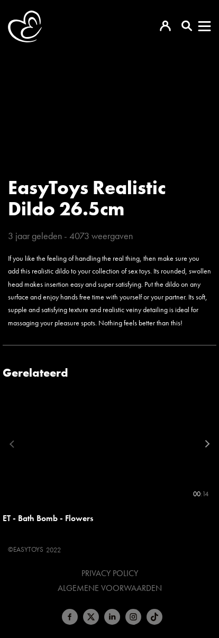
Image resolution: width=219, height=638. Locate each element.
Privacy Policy (109, 573)
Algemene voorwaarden (110, 588)
